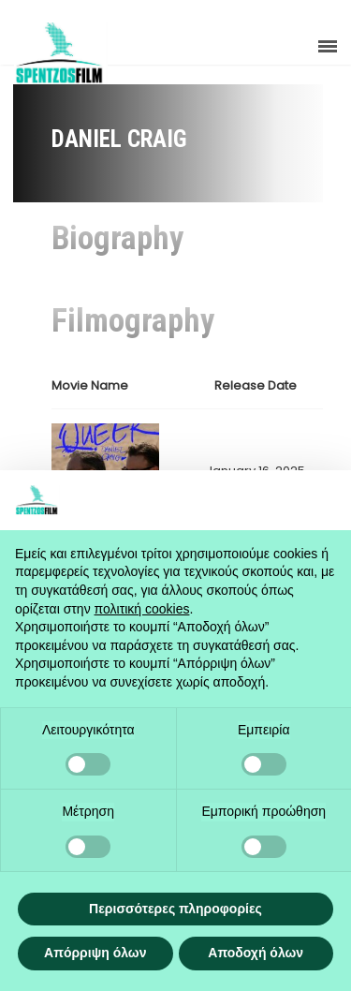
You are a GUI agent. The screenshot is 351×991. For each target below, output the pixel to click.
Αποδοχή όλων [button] (255, 952)
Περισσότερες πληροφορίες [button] (175, 908)
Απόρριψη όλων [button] (95, 952)
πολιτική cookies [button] (142, 608)
